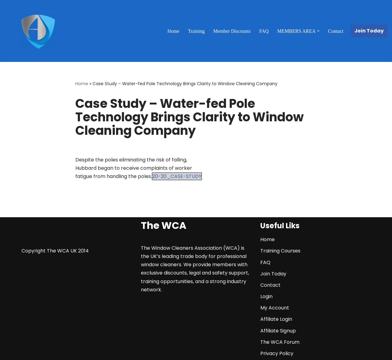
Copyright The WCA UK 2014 (55, 250)
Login (266, 296)
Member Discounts (232, 31)
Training (196, 31)
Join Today (369, 30)
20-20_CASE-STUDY (177, 176)
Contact (335, 31)
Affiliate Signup (278, 330)
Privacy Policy (276, 353)
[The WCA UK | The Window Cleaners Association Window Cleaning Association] (38, 32)
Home (173, 31)
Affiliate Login (276, 319)
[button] (318, 31)
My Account (274, 307)
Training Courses (280, 250)
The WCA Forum (280, 342)
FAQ (264, 31)
